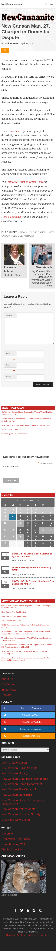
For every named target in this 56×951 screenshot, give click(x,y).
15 (43, 523)
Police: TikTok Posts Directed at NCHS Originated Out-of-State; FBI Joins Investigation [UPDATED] (26, 645)
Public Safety (38, 232)
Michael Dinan (12, 43)
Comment (9, 315)
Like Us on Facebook (22, 708)
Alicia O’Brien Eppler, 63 (11, 429)
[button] (46, 4)
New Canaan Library (14, 773)
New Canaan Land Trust (16, 794)
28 (20, 509)
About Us (7, 679)
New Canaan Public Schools (19, 768)
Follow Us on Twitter (22, 715)
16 (50, 523)
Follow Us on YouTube (22, 722)
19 (20, 529)
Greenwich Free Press (15, 838)
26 (5, 509)
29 (28, 509)
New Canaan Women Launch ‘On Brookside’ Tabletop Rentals (25, 425)
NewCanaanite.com (12, 4)
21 (35, 529)
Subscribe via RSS (21, 736)
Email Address (27, 466)
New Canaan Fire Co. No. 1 (18, 789)
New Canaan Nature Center (18, 808)
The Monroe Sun (12, 849)
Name (10, 354)
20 (28, 529)
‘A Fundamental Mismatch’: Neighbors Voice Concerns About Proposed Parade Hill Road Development (25, 632)
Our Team (7, 684)
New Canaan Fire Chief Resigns (13, 612)
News (23, 232)
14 (35, 523)
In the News (8, 689)
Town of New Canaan (14, 762)
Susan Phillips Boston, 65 (11, 620)
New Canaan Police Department (21, 784)
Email (10, 365)
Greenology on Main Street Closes (14, 434)
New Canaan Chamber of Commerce (24, 778)
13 (28, 523)
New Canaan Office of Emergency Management (22, 802)
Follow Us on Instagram (22, 729)
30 (35, 509)
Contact (6, 695)
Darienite (7, 833)
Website (8, 377)
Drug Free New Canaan (16, 819)
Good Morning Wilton (14, 844)
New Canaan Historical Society (20, 814)
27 (12, 509)
